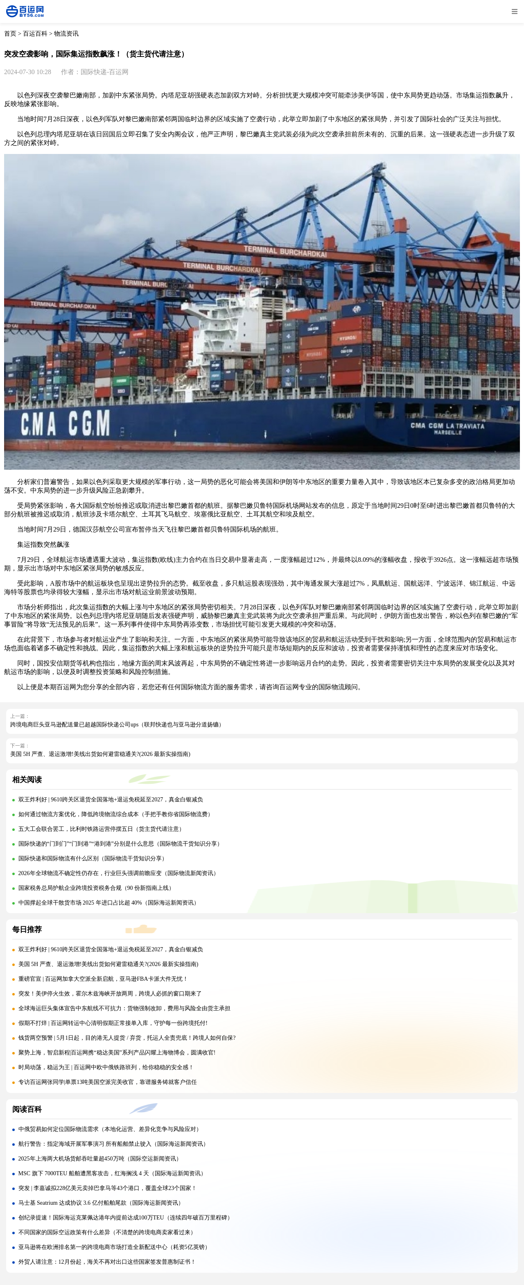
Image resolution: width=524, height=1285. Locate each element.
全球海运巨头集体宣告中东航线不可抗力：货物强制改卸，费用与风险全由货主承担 (124, 1008)
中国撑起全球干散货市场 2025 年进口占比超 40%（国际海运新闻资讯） (108, 903)
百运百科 (35, 33)
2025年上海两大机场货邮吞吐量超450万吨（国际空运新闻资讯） (100, 1159)
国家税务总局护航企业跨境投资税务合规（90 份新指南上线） (96, 888)
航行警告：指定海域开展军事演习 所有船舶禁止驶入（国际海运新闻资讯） (113, 1144)
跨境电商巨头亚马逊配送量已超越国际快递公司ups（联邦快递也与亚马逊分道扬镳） (117, 725)
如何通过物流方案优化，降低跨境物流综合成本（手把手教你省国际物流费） (115, 814)
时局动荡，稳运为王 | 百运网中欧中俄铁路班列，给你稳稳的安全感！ (106, 1067)
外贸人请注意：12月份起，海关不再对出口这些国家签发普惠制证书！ (107, 1262)
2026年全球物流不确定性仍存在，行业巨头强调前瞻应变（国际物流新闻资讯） (118, 873)
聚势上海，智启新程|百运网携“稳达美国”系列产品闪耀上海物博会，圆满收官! (117, 1053)
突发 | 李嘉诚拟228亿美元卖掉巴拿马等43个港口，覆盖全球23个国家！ (107, 1188)
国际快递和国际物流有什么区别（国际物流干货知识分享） (92, 858)
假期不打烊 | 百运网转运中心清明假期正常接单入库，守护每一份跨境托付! (113, 1023)
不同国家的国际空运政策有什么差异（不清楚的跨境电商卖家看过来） (107, 1232)
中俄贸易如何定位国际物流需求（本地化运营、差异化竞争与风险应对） (110, 1129)
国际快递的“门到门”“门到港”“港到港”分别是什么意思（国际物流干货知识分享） (120, 844)
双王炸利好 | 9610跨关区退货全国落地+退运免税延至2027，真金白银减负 (110, 799)
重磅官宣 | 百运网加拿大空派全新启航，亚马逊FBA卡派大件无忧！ (103, 979)
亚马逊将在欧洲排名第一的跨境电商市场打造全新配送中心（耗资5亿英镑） (114, 1247)
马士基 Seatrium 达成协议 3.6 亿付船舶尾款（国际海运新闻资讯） (101, 1203)
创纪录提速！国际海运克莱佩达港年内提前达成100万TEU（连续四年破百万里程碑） (125, 1218)
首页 (10, 33)
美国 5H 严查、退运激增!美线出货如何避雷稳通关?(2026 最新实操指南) (100, 754)
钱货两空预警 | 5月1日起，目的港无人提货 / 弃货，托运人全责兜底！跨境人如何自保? (127, 1038)
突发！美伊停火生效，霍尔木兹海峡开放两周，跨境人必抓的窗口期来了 (110, 994)
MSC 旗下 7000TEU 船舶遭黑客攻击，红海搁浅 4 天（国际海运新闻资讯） (112, 1173)
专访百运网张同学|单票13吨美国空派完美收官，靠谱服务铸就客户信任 (107, 1082)
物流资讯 (66, 33)
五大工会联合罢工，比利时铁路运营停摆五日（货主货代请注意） (101, 829)
